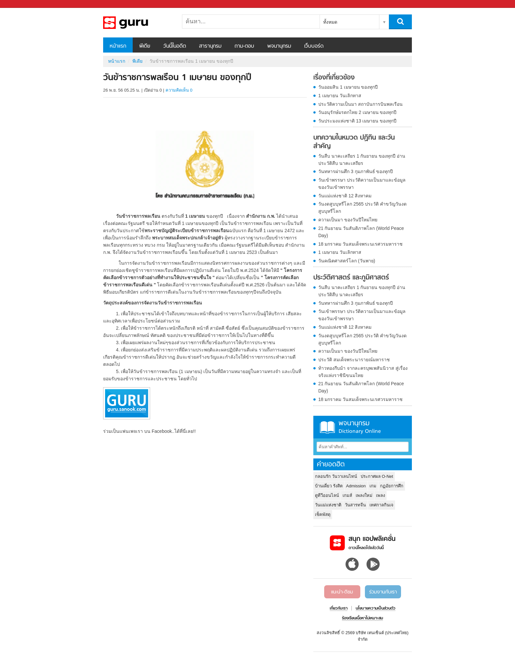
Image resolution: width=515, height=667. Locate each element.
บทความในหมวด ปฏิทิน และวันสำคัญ (354, 142)
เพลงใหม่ (364, 495)
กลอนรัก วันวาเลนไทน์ (336, 476)
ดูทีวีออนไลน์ (327, 495)
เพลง (380, 495)
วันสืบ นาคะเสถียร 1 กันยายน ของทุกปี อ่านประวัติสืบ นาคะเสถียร (361, 159)
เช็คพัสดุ (322, 514)
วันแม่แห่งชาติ (328, 504)
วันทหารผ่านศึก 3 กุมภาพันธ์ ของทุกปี (355, 171)
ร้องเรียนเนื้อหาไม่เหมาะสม (362, 618)
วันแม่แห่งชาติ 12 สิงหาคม (344, 195)
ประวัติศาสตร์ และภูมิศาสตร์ (351, 278)
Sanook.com (19, 4)
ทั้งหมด (330, 22)
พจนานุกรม (279, 46)
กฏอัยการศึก (391, 485)
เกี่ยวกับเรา (338, 608)
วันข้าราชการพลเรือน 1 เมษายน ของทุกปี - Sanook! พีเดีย (137, 23)
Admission (356, 485)
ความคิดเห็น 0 (179, 90)
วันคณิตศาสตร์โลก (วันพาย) (346, 260)
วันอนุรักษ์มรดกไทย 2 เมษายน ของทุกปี (357, 112)
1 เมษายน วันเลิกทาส (339, 95)
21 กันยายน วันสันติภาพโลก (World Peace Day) (361, 232)
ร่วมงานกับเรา (383, 592)
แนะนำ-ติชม (342, 592)
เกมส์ (347, 495)
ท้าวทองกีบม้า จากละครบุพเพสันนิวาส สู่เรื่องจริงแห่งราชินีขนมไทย (363, 372)
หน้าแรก (118, 46)
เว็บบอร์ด (314, 46)
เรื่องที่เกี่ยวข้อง (334, 78)
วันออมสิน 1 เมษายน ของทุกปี (348, 87)
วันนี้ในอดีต (174, 46)
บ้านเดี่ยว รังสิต (329, 485)
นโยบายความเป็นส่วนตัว (375, 608)
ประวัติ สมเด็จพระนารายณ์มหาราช (354, 359)
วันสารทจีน (355, 504)
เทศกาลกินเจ (381, 504)
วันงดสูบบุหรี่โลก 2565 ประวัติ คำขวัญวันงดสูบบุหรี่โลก (362, 207)
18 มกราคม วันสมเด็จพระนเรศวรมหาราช (360, 244)
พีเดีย (144, 46)
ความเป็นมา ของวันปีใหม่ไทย (347, 219)
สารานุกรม (210, 46)
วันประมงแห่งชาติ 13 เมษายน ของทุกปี (357, 120)
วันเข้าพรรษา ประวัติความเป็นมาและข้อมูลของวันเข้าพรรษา (362, 183)
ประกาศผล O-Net (377, 476)
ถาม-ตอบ (244, 46)
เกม (372, 485)
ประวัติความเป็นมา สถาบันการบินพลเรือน (360, 104)
